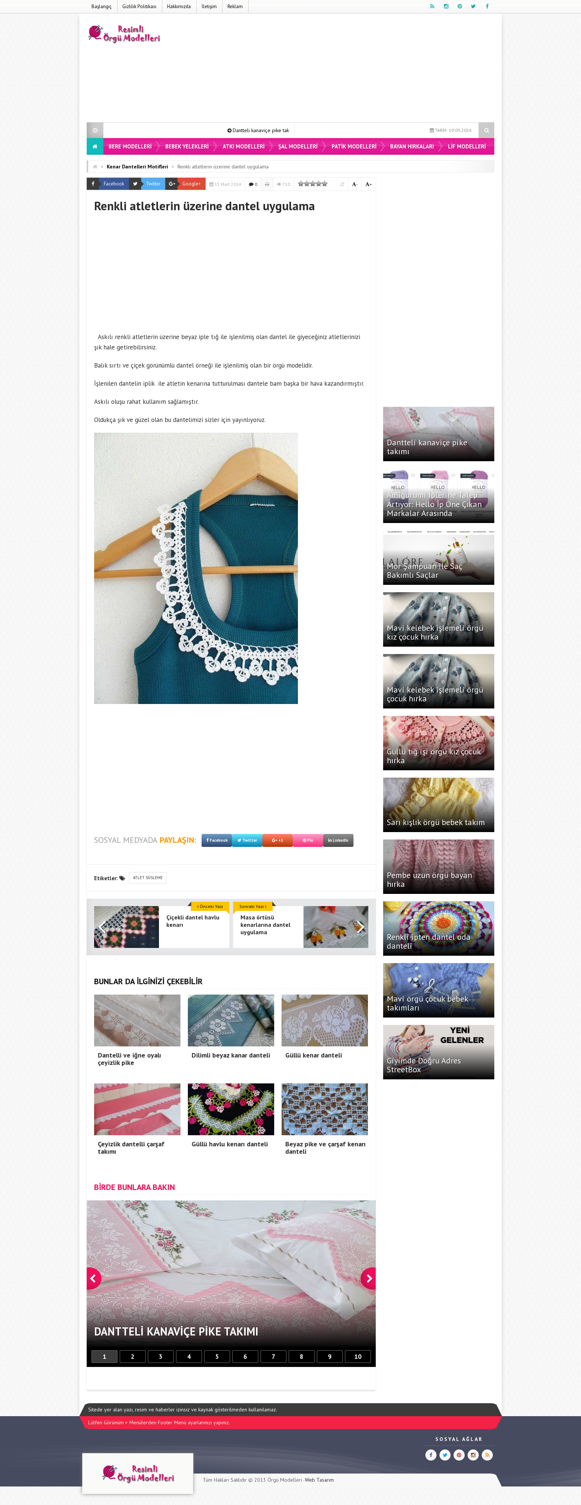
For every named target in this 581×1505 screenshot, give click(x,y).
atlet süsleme (148, 877)
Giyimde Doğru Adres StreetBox (424, 1065)
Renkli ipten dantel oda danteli (429, 941)
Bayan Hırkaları (412, 146)
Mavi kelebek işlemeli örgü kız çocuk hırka (435, 632)
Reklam (235, 6)
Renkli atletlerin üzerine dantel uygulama (223, 166)
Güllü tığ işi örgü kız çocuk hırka (434, 755)
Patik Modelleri (354, 146)
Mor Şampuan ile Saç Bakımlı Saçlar (424, 570)
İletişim (209, 6)
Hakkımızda (179, 6)
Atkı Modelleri (244, 146)
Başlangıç (102, 6)
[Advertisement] (359, 69)
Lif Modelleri (467, 146)
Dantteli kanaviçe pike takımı (271, 130)
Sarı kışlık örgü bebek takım (436, 822)
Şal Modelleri (298, 146)
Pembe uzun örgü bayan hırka (429, 879)
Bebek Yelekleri (187, 146)
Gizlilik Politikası (139, 6)
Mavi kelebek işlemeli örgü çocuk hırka (435, 694)
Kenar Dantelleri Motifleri (137, 166)
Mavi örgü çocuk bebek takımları (427, 1003)
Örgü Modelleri (285, 1479)
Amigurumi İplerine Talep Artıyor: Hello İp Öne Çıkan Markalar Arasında (434, 504)
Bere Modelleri (130, 146)
